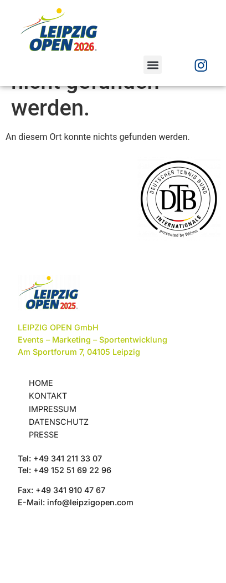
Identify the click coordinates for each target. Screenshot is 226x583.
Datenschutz (59, 470)
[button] (152, 65)
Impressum (52, 458)
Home (41, 431)
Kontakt (48, 444)
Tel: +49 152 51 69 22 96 (64, 519)
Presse (44, 483)
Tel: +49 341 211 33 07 (60, 507)
